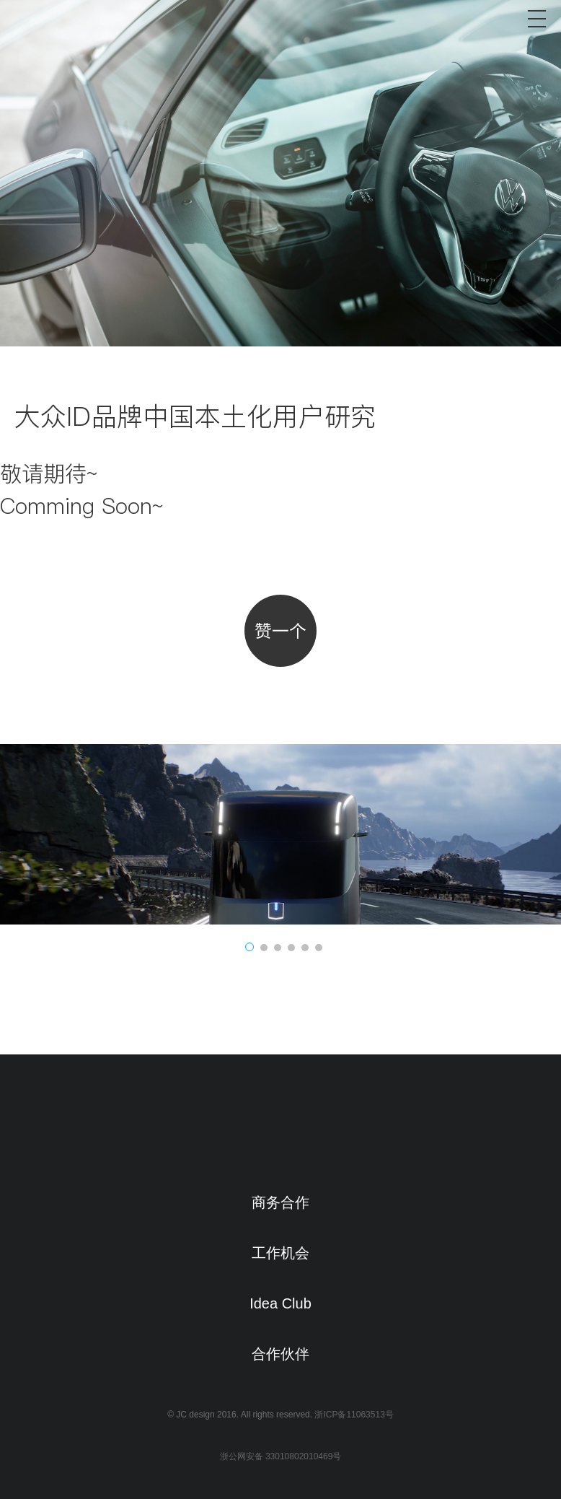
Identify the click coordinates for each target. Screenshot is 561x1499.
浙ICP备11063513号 (353, 1415)
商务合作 (280, 1202)
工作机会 (280, 1253)
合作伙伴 (280, 1354)
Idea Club (280, 1303)
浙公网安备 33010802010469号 (281, 1456)
